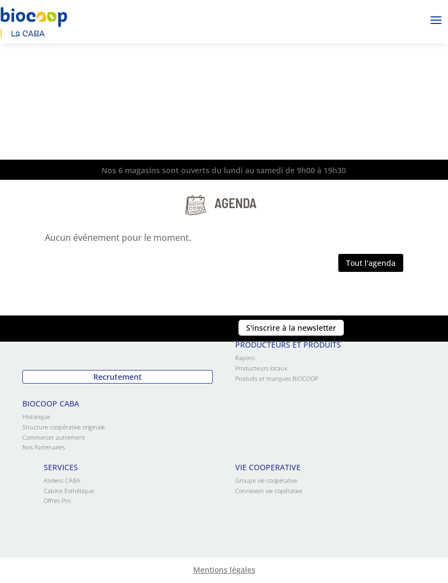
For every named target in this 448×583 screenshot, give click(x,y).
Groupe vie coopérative (266, 480)
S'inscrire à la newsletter (291, 328)
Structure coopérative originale (63, 427)
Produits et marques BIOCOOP (276, 378)
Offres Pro (57, 500)
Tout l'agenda (371, 263)
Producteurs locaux (261, 368)
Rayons (245, 358)
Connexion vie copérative (268, 491)
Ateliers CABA (62, 480)
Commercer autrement (53, 437)
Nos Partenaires (43, 447)
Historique (36, 416)
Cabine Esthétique (69, 491)
